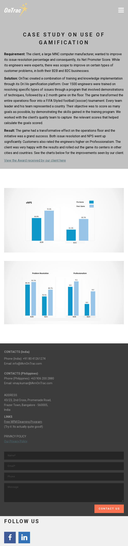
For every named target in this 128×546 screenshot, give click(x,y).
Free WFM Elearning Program (23, 421)
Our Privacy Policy (15, 441)
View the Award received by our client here (35, 160)
